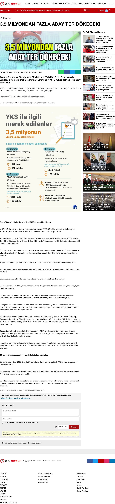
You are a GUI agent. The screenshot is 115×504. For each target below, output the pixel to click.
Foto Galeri (81, 479)
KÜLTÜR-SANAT (77, 4)
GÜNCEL (28, 4)
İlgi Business (81, 473)
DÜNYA (68, 4)
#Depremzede (36, 390)
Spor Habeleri (43, 482)
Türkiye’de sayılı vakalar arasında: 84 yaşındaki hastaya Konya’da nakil (41, 12)
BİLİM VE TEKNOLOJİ (98, 4)
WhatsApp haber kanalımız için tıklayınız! (15, 398)
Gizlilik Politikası (82, 488)
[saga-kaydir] (12, 10)
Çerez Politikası (82, 491)
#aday (11, 390)
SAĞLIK (87, 4)
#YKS (1, 390)
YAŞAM (3, 491)
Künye (79, 482)
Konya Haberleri (44, 476)
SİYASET (55, 4)
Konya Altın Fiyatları (45, 473)
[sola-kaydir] (11, 10)
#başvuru (28, 390)
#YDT (43, 390)
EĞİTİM (62, 4)
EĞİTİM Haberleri (5, 18)
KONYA (35, 4)
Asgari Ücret (43, 479)
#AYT (23, 390)
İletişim (79, 485)
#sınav (15, 390)
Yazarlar (80, 476)
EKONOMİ (42, 4)
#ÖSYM (6, 390)
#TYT (19, 390)
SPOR (49, 4)
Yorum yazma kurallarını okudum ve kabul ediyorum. (21, 423)
